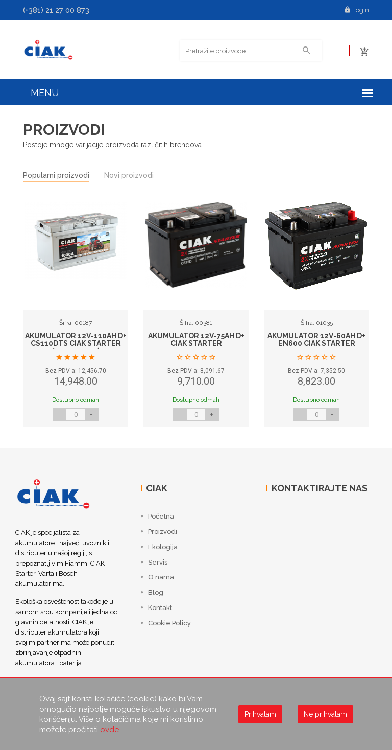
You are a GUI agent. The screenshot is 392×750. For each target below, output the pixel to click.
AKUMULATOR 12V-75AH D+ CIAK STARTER (196, 340)
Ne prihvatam (325, 714)
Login (357, 10)
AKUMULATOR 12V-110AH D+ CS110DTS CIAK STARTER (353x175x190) (76, 345)
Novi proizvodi (129, 176)
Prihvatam (260, 714)
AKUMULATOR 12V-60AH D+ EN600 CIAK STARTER (316, 340)
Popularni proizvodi (56, 176)
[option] (75, 320)
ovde (109, 729)
